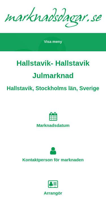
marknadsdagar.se (53, 18)
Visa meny (53, 41)
